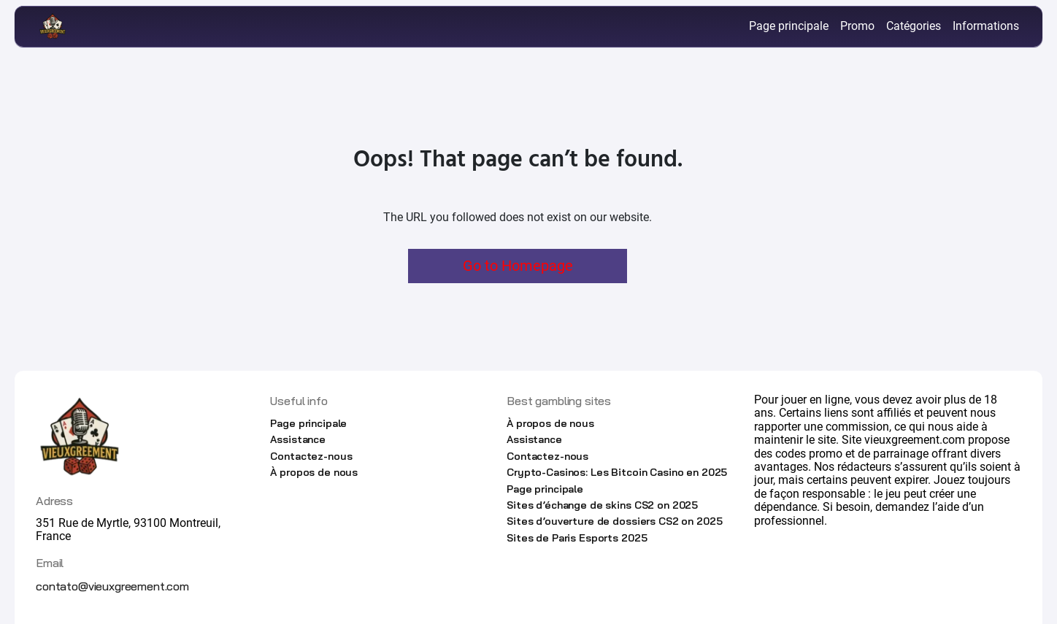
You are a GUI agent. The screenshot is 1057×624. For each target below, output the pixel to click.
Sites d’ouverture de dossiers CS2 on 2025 (614, 521)
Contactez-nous (311, 456)
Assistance (298, 439)
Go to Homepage (518, 265)
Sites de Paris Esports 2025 (577, 537)
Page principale (789, 26)
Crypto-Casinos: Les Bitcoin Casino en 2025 (617, 472)
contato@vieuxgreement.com (112, 586)
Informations (986, 26)
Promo (857, 26)
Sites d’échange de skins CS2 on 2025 (602, 505)
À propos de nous (314, 472)
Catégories (913, 26)
